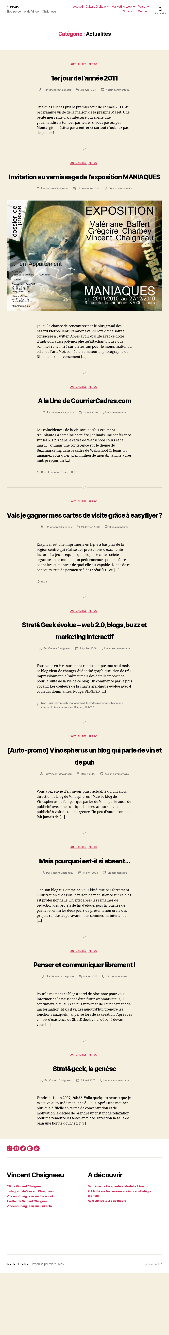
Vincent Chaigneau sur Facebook (30, 1258)
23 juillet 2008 (88, 695)
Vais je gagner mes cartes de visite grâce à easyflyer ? (84, 542)
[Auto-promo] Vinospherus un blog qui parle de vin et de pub (84, 802)
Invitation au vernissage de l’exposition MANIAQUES (84, 183)
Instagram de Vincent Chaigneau (30, 1253)
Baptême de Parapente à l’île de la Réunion (118, 1248)
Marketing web (122, 6)
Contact (143, 11)
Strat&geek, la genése (84, 1129)
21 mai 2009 (90, 433)
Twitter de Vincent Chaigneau (28, 1263)
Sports (127, 11)
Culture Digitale (95, 6)
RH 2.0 (75, 493)
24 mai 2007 (88, 1142)
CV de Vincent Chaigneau (25, 1248)
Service (79, 753)
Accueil (78, 6)
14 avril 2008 (90, 920)
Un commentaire (118, 920)
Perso (141, 6)
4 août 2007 (90, 1037)
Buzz (44, 493)
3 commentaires (119, 561)
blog (44, 749)
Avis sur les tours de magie (107, 1262)
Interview (54, 493)
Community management (71, 749)
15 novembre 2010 (105, 202)
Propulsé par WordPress (49, 1325)
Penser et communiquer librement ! (84, 1018)
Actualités (78, 65)
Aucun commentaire (118, 91)
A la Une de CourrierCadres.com (84, 420)
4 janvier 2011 (88, 91)
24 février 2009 (90, 561)
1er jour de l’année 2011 (84, 78)
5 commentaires (117, 433)
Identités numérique (100, 749)
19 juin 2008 (88, 821)
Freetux (13, 7)
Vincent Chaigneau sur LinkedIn (29, 1268)
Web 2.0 (91, 753)
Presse (65, 493)
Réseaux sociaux (63, 753)
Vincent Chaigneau (58, 91)
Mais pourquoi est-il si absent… (84, 907)
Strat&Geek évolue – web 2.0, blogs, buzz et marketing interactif (84, 670)
